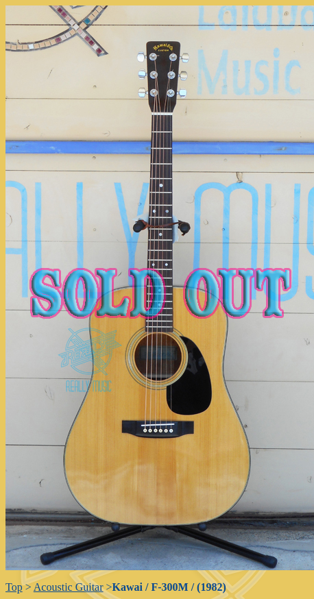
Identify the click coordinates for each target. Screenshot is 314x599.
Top (14, 587)
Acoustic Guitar (69, 587)
